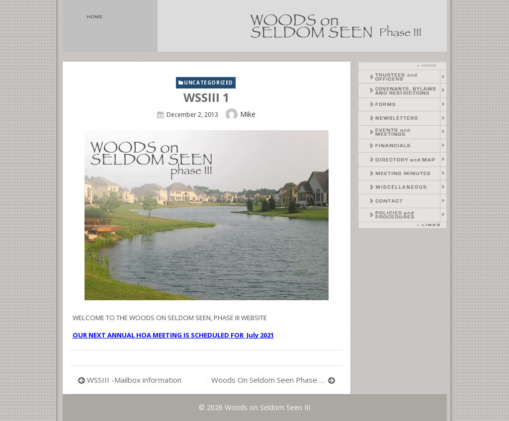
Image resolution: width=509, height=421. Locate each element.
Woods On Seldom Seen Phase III (269, 380)
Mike (247, 114)
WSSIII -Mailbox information (134, 380)
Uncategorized (208, 82)
